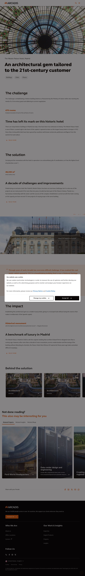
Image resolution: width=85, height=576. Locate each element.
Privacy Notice (38, 291)
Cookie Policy (50, 291)
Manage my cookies (40, 298)
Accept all (65, 298)
